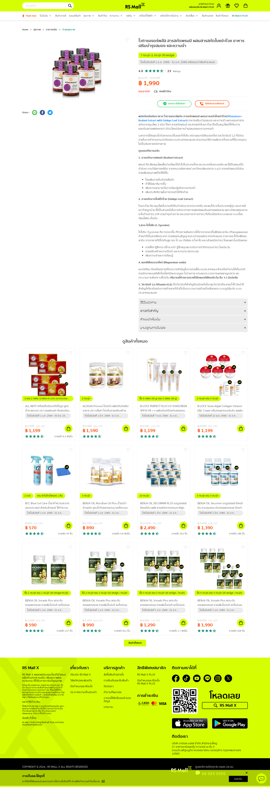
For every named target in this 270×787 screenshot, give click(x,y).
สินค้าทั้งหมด (135, 643)
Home (25, 30)
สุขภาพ (37, 30)
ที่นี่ (103, 781)
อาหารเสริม (51, 30)
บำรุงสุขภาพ (68, 30)
